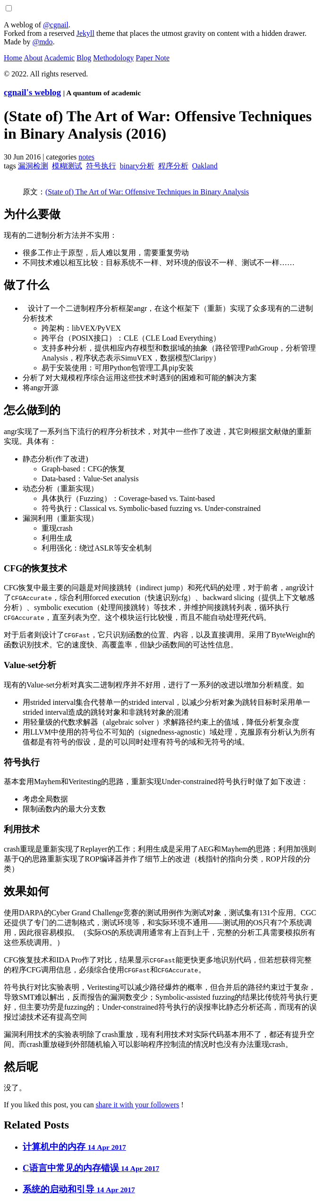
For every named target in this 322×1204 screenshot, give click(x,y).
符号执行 (101, 166)
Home (13, 58)
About (33, 58)
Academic (59, 58)
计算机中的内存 (74, 1147)
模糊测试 (67, 166)
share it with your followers (137, 1105)
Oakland (205, 166)
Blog (83, 58)
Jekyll (85, 33)
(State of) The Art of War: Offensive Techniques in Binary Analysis (147, 192)
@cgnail (55, 25)
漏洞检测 (33, 166)
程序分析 (173, 166)
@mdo (42, 42)
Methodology (113, 58)
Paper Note (153, 58)
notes (86, 157)
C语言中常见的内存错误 (91, 1168)
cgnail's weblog (32, 92)
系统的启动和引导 (79, 1189)
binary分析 (137, 166)
